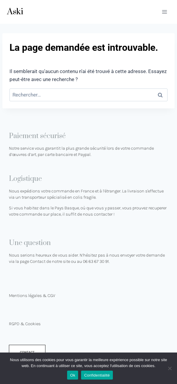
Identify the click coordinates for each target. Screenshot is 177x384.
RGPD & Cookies (25, 323)
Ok (72, 375)
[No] (170, 368)
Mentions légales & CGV (32, 295)
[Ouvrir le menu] (164, 11)
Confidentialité (97, 375)
